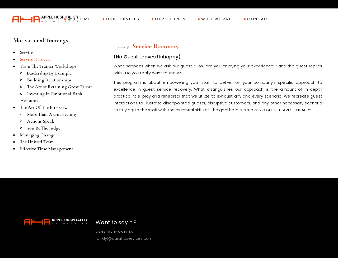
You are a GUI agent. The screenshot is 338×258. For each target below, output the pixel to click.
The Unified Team (37, 142)
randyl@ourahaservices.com (124, 238)
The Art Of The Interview (44, 107)
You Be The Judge (43, 128)
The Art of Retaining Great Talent (59, 87)
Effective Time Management (46, 148)
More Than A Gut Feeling (51, 114)
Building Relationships (49, 80)
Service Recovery (35, 59)
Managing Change (37, 135)
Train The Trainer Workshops (48, 66)
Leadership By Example (49, 73)
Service (26, 52)
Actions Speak (40, 121)
